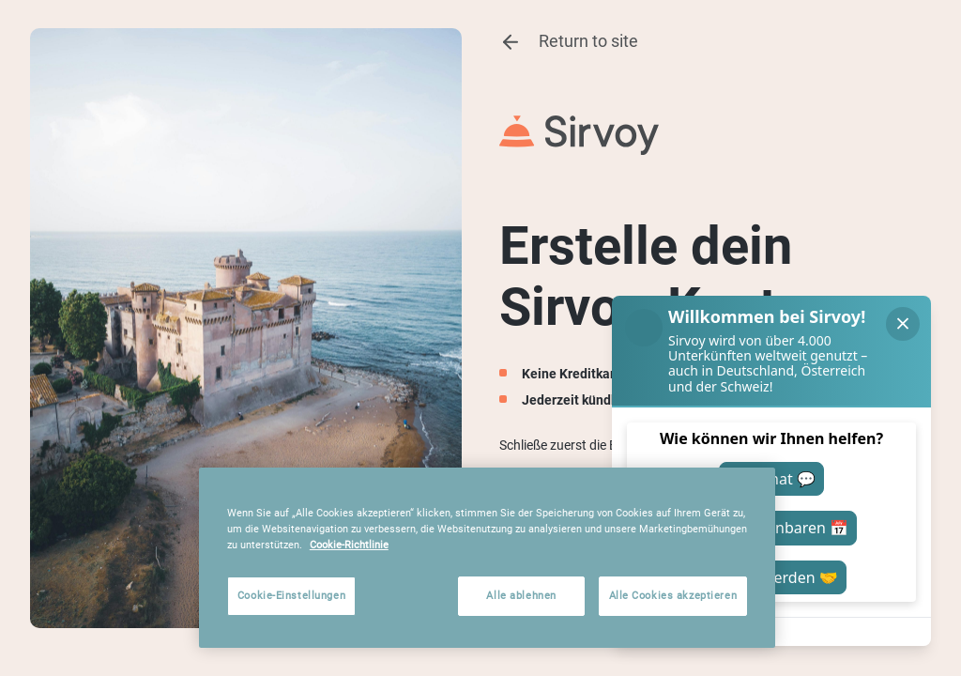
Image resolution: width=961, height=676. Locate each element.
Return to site (568, 42)
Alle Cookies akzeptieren (673, 595)
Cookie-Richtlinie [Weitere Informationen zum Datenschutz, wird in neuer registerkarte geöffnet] (349, 544)
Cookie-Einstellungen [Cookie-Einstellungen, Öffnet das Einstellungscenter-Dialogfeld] (291, 595)
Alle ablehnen (521, 595)
